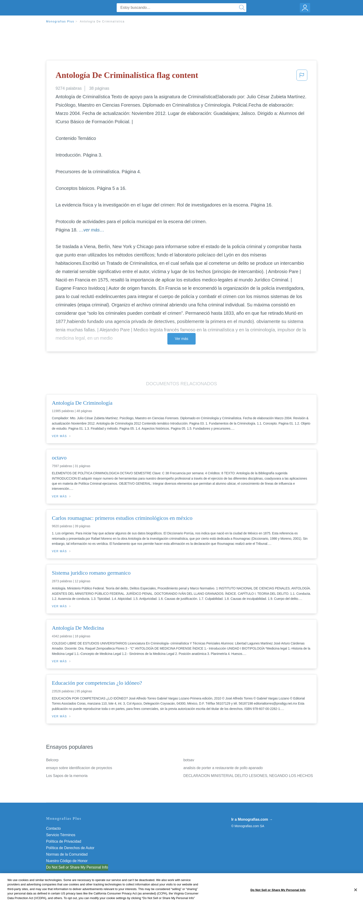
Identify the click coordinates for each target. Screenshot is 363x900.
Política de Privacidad (63, 841)
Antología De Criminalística (102, 21)
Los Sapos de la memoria (67, 776)
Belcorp (52, 760)
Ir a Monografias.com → (252, 819)
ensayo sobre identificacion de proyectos (79, 768)
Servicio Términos (60, 835)
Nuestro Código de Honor (67, 861)
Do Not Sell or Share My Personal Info (77, 867)
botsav (188, 760)
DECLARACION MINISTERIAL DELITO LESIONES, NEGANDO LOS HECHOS (248, 776)
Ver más (181, 339)
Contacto (53, 828)
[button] (301, 76)
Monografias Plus (60, 21)
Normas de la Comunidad (67, 854)
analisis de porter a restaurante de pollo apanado (223, 768)
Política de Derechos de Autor (70, 848)
